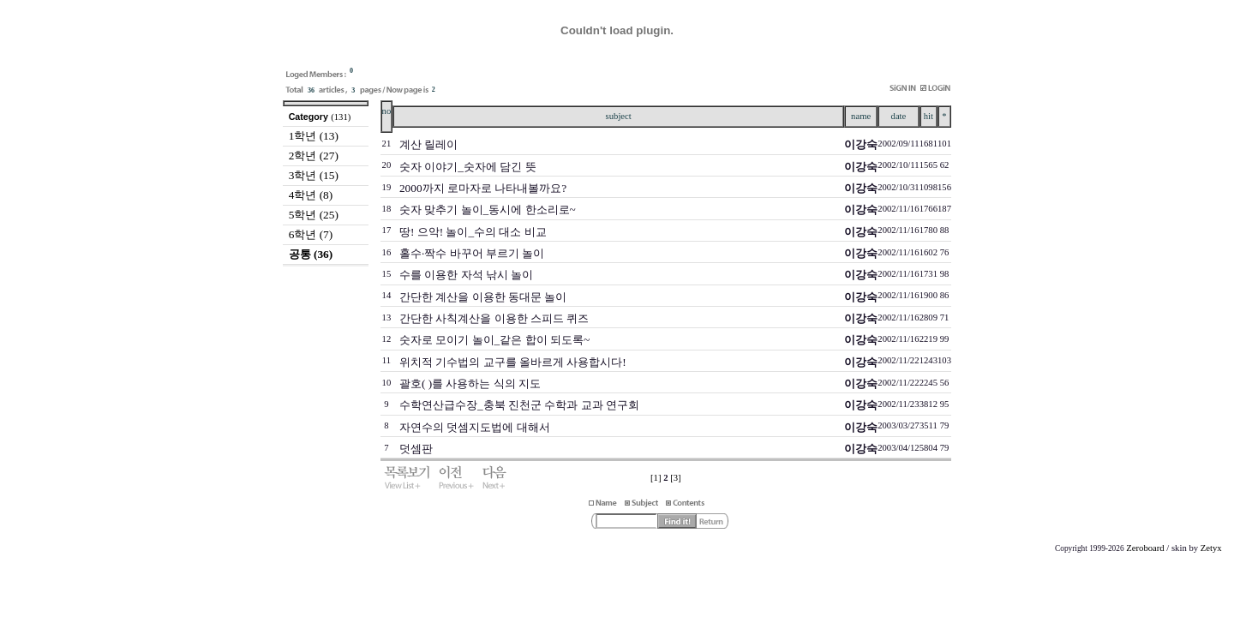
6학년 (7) (311, 234)
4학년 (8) (311, 195)
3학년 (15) (313, 175)
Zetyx (1211, 548)
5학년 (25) (313, 214)
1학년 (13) (313, 135)
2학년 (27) (313, 155)
